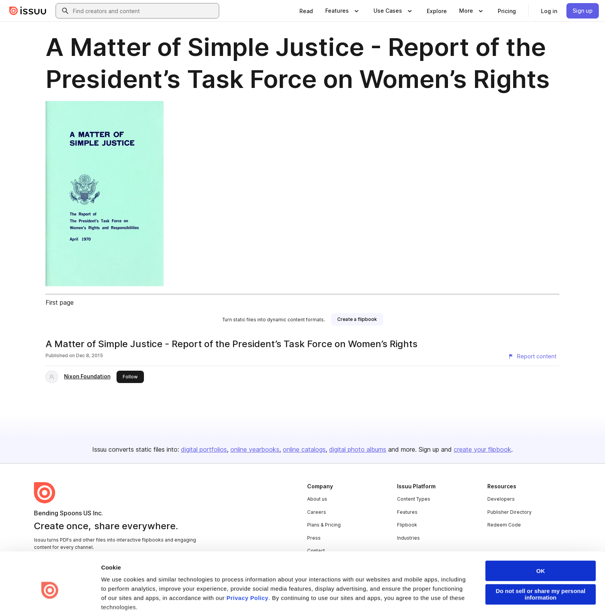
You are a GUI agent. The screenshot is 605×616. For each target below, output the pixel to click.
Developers (501, 499)
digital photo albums (357, 449)
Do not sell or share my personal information (541, 557)
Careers (316, 512)
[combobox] (144, 10)
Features (407, 512)
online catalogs (304, 449)
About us (317, 499)
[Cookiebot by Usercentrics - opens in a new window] (50, 601)
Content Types (413, 499)
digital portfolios (204, 449)
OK (540, 534)
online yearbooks (254, 449)
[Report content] (532, 356)
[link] (306, 11)
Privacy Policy (247, 561)
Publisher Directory (509, 512)
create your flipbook (482, 449)
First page (60, 302)
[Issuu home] (27, 11)
